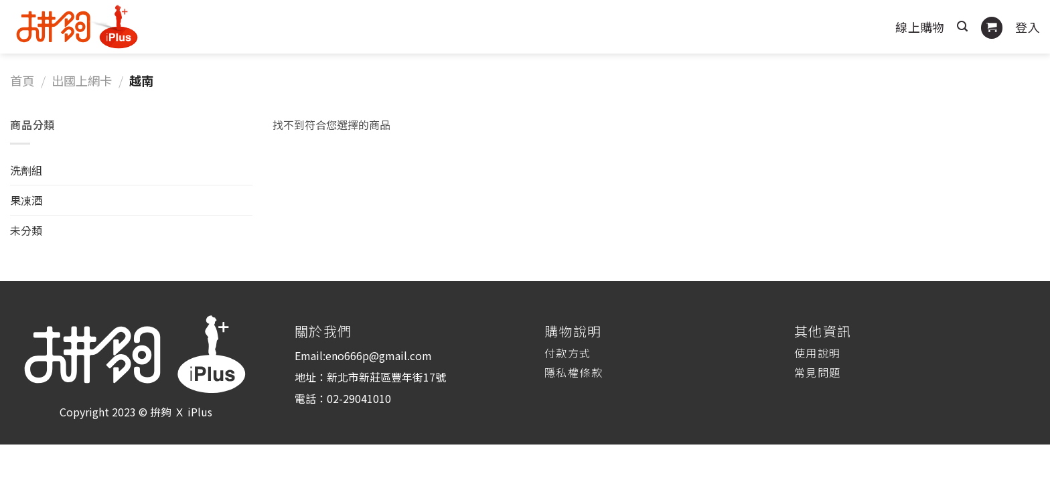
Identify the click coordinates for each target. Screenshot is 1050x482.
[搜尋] (962, 26)
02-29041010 (359, 398)
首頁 (22, 80)
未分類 (26, 230)
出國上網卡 (82, 80)
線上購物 (919, 26)
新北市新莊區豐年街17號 (386, 377)
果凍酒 (26, 200)
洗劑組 (26, 170)
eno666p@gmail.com (378, 355)
